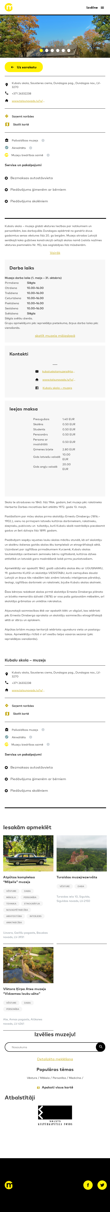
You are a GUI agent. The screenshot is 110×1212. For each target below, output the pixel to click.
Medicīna (75, 1077)
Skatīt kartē (21, 124)
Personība (59, 1077)
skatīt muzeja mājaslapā (55, 335)
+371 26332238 (21, 93)
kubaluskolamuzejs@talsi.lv (58, 371)
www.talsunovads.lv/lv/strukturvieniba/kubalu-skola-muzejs (28, 101)
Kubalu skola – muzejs (57, 387)
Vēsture (32, 1077)
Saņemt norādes (23, 116)
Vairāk (55, 252)
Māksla (45, 1077)
